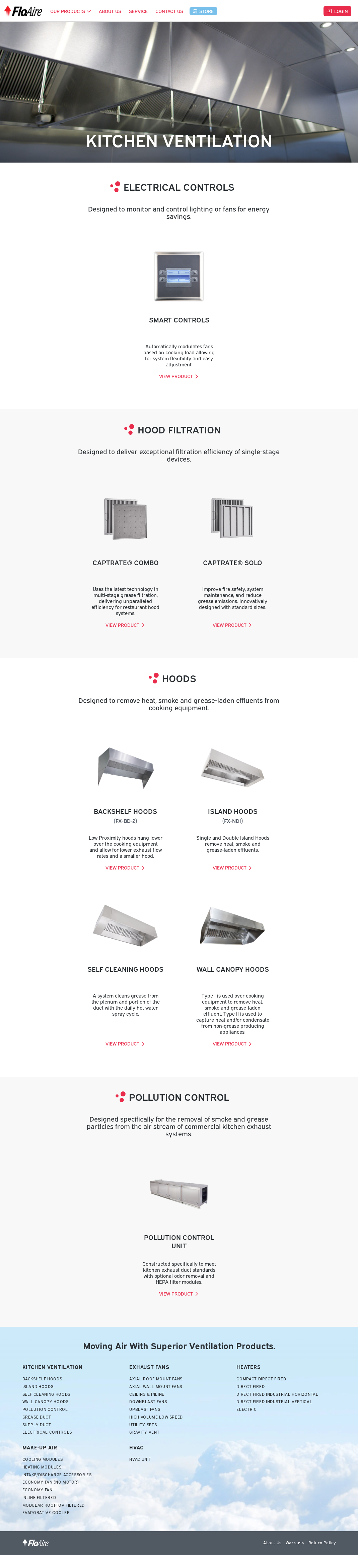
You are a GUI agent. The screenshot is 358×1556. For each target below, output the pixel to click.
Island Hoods (38, 1386)
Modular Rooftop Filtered (53, 1506)
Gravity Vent (144, 1433)
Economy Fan (37, 1491)
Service (138, 11)
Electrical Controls (47, 1433)
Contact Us (169, 11)
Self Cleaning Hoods (46, 1394)
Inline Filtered (39, 1498)
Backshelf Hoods (42, 1379)
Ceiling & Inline (146, 1394)
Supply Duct (37, 1425)
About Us (110, 11)
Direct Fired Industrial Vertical (274, 1402)
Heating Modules (42, 1468)
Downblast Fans (148, 1402)
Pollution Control (45, 1410)
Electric (246, 1410)
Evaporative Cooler (46, 1514)
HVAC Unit (140, 1460)
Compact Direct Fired (261, 1379)
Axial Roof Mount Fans (156, 1379)
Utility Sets (143, 1425)
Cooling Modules (42, 1460)
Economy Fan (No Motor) (51, 1483)
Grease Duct (37, 1417)
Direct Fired (250, 1386)
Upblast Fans (145, 1410)
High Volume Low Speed (156, 1417)
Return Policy (322, 1544)
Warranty (295, 1544)
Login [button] (337, 11)
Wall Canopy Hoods (45, 1402)
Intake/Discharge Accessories (57, 1475)
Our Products (70, 11)
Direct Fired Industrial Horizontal (277, 1394)
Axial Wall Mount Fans (156, 1386)
